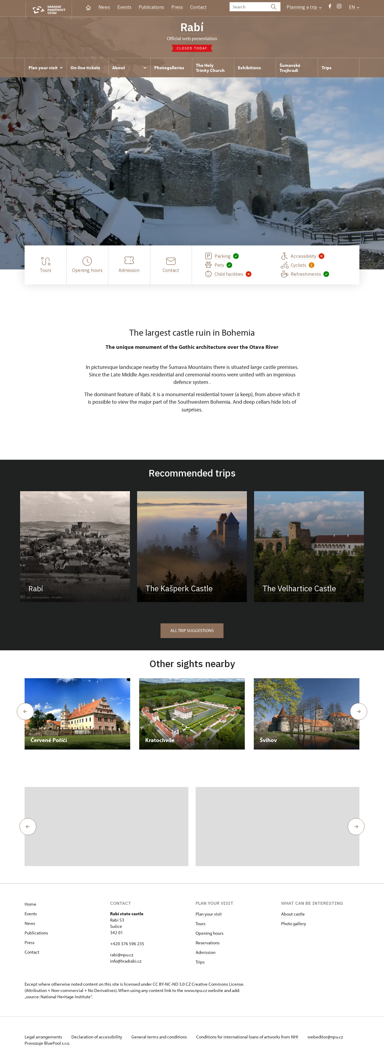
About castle (293, 914)
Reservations (208, 943)
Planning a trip (304, 7)
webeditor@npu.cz (330, 1037)
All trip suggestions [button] (192, 630)
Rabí (192, 28)
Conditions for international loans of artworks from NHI (251, 1037)
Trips (200, 962)
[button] (26, 826)
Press (177, 7)
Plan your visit (209, 914)
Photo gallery (293, 923)
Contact (198, 7)
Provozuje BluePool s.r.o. (47, 1043)
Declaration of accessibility (98, 1037)
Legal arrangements (44, 1037)
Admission (205, 952)
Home (30, 904)
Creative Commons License (217, 984)
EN (354, 7)
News (104, 7)
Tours (201, 923)
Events (124, 7)
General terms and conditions (162, 1037)
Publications (151, 7)
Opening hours (210, 933)
